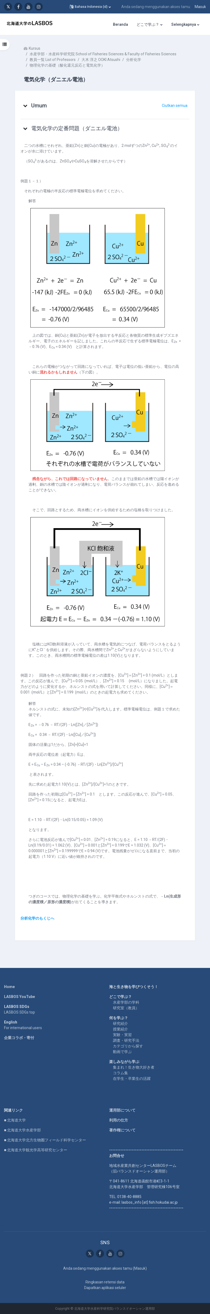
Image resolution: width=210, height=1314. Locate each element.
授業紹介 (120, 1029)
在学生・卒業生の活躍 (132, 1078)
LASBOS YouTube (19, 996)
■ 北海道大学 (15, 1120)
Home (9, 987)
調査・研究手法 (126, 1040)
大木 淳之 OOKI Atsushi (100, 59)
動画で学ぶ (122, 1052)
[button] (90, 6)
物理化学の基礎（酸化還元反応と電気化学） (67, 65)
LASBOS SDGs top (19, 1012)
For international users (23, 1028)
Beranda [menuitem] (120, 24)
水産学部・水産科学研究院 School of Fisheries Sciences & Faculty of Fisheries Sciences (103, 54)
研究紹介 (120, 1023)
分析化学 (133, 59)
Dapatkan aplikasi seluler (105, 1288)
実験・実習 (122, 1035)
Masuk (200, 7)
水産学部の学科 (126, 1002)
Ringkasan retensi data (105, 1282)
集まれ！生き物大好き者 (133, 1067)
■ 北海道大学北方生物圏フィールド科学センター (45, 1140)
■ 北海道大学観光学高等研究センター (35, 1150)
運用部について (122, 1110)
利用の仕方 (118, 1120)
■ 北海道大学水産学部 (22, 1130)
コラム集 (120, 1073)
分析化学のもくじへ (37, 918)
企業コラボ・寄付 (19, 1038)
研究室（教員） (126, 1008)
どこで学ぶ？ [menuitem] (148, 24)
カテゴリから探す (128, 1046)
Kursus (34, 48)
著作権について (122, 1130)
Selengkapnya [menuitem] (183, 24)
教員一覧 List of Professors (53, 59)
